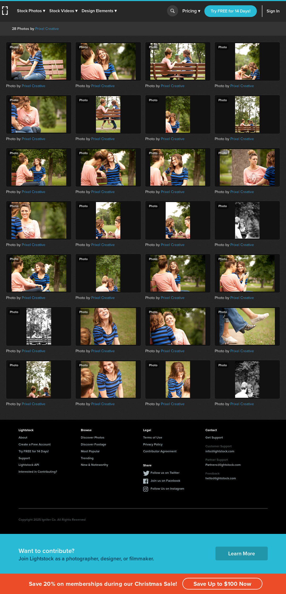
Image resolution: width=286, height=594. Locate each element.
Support (24, 458)
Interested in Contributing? (38, 471)
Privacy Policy (152, 444)
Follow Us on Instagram (167, 488)
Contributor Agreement (160, 451)
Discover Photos (92, 437)
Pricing (191, 11)
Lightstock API (29, 464)
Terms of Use (152, 437)
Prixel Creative (47, 29)
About (23, 437)
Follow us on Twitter (165, 472)
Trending (87, 458)
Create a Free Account (35, 444)
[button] (31, 11)
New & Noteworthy (94, 464)
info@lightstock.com (219, 451)
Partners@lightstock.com (223, 464)
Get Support (214, 437)
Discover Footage (93, 444)
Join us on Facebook (165, 480)
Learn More (241, 553)
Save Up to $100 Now (222, 583)
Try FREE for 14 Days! (230, 11)
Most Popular (90, 451)
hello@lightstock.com (220, 478)
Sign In (273, 11)
